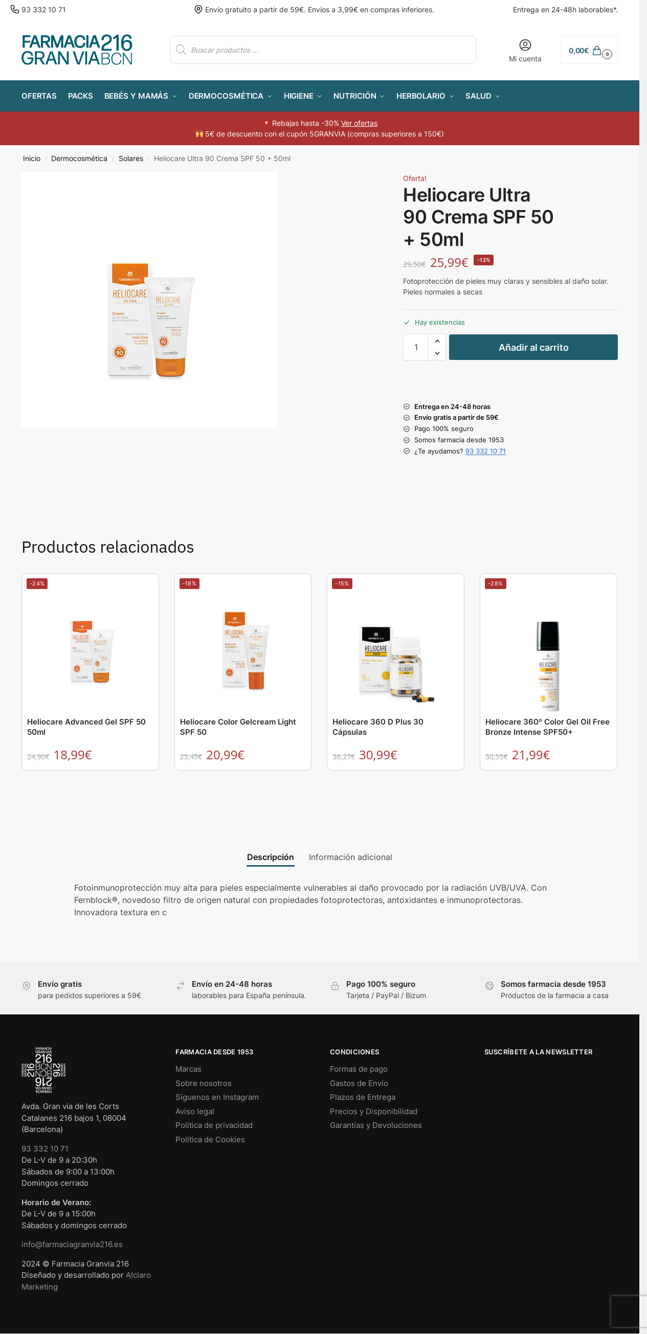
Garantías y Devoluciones (376, 1125)
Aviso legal (194, 1111)
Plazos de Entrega (362, 1097)
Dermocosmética (79, 158)
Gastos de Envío (359, 1083)
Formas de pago (359, 1069)
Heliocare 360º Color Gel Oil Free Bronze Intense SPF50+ (547, 727)
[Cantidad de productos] (416, 347)
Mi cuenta (525, 50)
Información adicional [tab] (350, 857)
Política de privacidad (214, 1125)
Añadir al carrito (534, 347)
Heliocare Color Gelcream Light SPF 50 (238, 727)
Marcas (188, 1069)
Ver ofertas (359, 123)
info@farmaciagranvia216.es (72, 1244)
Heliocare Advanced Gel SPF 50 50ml (86, 727)
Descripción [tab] (270, 857)
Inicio (31, 158)
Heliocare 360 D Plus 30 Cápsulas (377, 727)
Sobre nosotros (203, 1083)
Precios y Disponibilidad (373, 1111)
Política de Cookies (210, 1139)
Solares (131, 158)
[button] (589, 50)
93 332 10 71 (43, 9)
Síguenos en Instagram (217, 1097)
